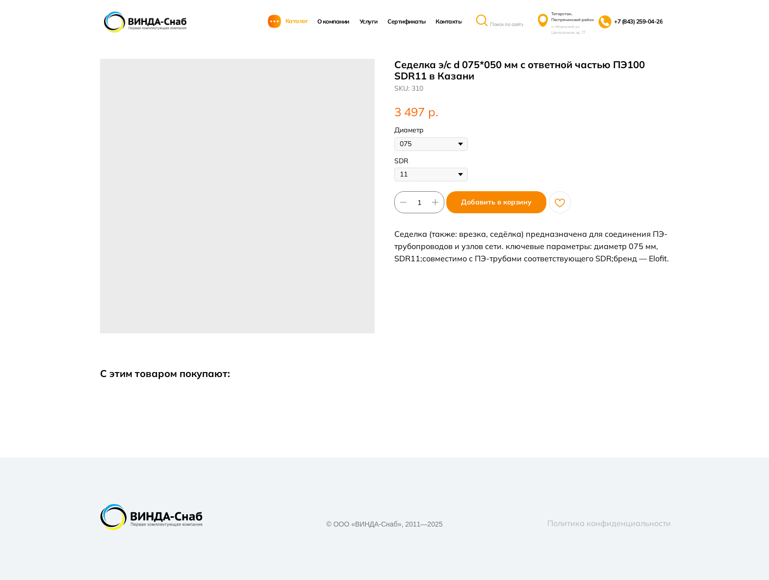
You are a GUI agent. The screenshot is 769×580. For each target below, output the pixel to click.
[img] (145, 22)
